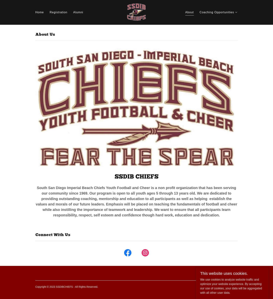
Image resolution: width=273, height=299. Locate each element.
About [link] (189, 12)
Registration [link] (58, 12)
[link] (136, 12)
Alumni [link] (78, 12)
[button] (219, 12)
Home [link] (39, 12)
